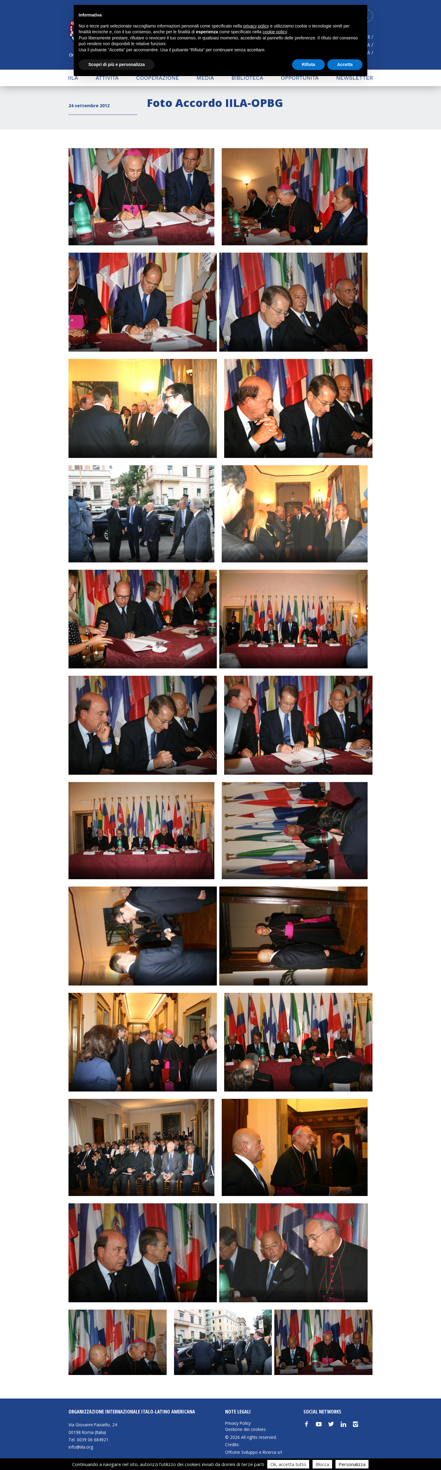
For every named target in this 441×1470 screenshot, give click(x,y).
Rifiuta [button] (308, 64)
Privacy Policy (238, 1423)
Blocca (322, 1464)
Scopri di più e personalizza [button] (116, 64)
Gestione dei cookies (245, 1429)
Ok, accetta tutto (288, 1464)
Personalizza (352, 1464)
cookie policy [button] (275, 31)
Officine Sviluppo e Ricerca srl (253, 1452)
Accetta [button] (345, 64)
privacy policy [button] (256, 26)
